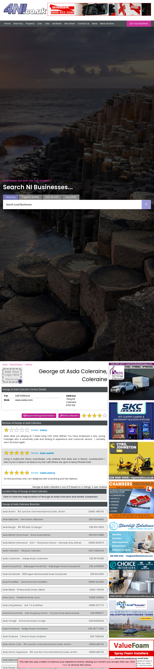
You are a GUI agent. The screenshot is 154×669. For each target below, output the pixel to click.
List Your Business (139, 23)
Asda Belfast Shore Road (15, 534)
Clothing (28, 364)
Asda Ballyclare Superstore (16, 659)
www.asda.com (24, 400)
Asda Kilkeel (9, 589)
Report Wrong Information (40, 415)
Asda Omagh (10, 620)
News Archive (107, 23)
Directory (18, 23)
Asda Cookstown (11, 558)
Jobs (47, 23)
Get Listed (69, 23)
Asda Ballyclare (10, 519)
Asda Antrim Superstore (15, 652)
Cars (39, 23)
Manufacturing (16, 364)
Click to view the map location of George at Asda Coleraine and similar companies (50, 496)
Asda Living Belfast (12, 605)
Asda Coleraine (10, 550)
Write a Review (70, 415)
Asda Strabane (10, 636)
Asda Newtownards (13, 613)
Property (30, 23)
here (65, 664)
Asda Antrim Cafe (12, 644)
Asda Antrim (9, 511)
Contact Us (83, 23)
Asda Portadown (11, 628)
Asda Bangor (9, 527)
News (94, 23)
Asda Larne (8, 597)
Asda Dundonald (11, 574)
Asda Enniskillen (11, 581)
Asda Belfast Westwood (15, 542)
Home (7, 23)
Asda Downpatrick (12, 566)
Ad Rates (57, 23)
